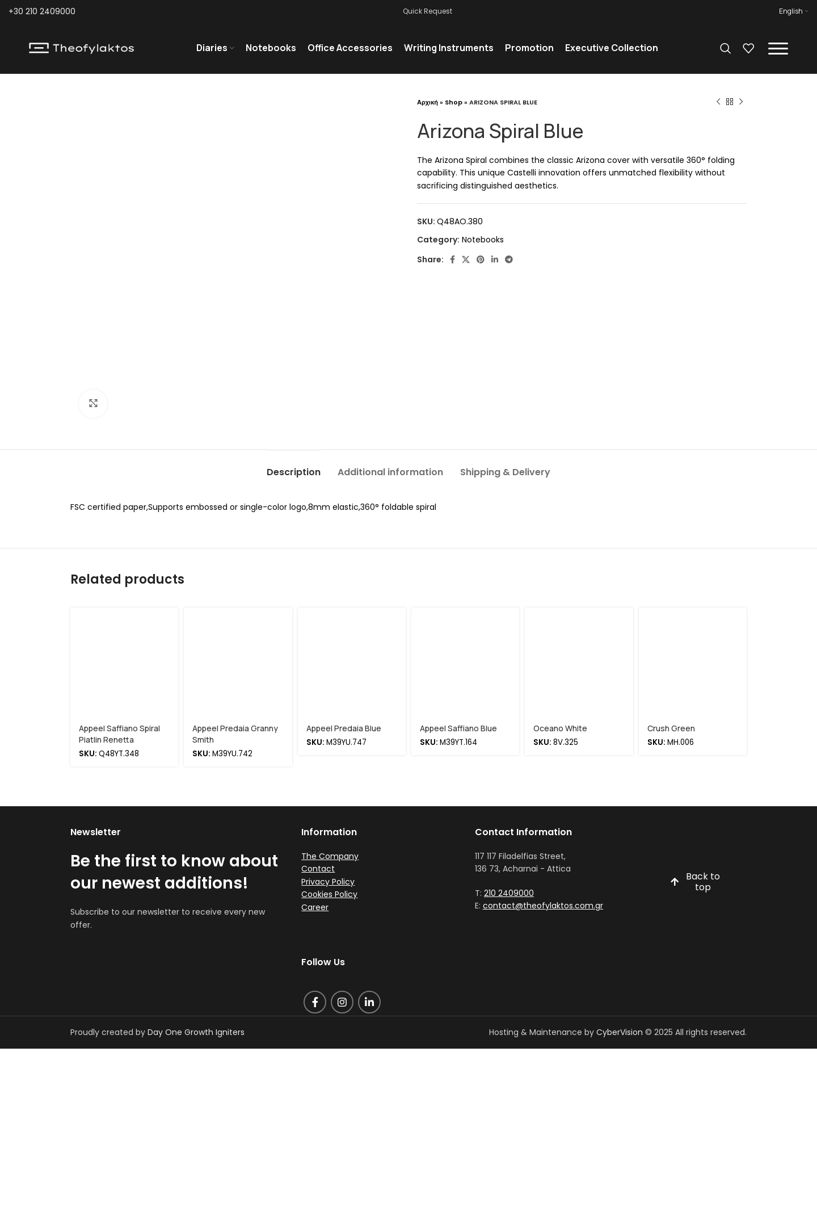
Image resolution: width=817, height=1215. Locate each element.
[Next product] (741, 102)
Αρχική (427, 102)
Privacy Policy (328, 881)
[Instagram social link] (342, 1002)
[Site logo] (81, 47)
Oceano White (560, 728)
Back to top (695, 882)
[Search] (725, 48)
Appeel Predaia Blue (343, 728)
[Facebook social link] (452, 259)
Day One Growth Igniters (196, 1032)
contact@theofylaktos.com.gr (543, 905)
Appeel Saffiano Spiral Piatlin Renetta (119, 734)
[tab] (294, 466)
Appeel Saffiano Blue (458, 728)
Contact (318, 868)
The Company (330, 856)
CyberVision (619, 1032)
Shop (453, 102)
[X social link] (465, 259)
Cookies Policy (329, 894)
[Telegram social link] (509, 259)
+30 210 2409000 (42, 11)
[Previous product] (718, 102)
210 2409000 (509, 893)
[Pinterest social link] (480, 259)
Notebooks (483, 239)
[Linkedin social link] (495, 259)
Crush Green (671, 728)
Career (315, 907)
